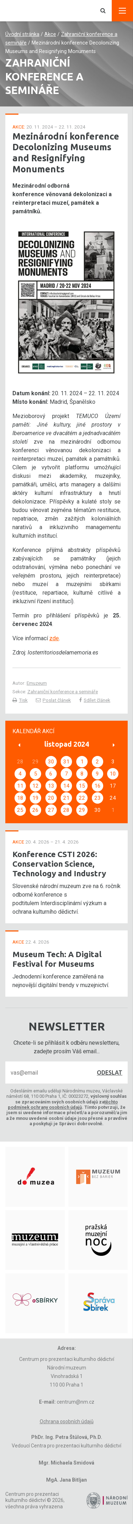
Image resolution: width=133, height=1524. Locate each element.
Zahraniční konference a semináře (62, 691)
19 (35, 798)
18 (20, 798)
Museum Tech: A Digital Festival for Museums (57, 959)
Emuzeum (37, 683)
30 (51, 761)
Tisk (20, 700)
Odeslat (109, 1072)
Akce (50, 34)
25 (20, 810)
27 (51, 810)
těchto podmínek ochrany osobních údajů (63, 1104)
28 (66, 810)
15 (82, 786)
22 (82, 798)
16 (97, 786)
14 (66, 786)
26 (35, 810)
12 (35, 786)
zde (54, 638)
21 (66, 798)
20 (51, 798)
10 (113, 774)
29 (82, 810)
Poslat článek (53, 700)
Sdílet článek (94, 700)
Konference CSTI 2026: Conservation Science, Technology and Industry (59, 864)
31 (66, 761)
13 (51, 786)
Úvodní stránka (22, 34)
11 (20, 786)
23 (97, 798)
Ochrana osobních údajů (67, 1421)
